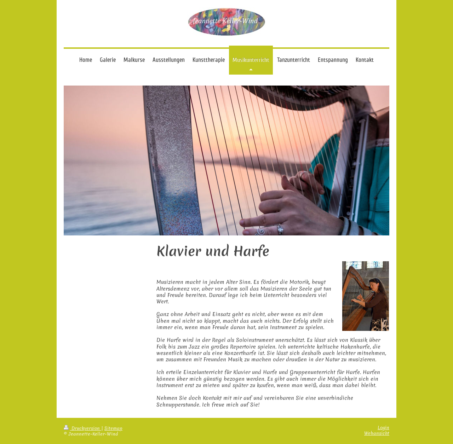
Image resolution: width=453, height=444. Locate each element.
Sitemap (113, 428)
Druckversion (82, 428)
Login (383, 428)
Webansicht (376, 433)
